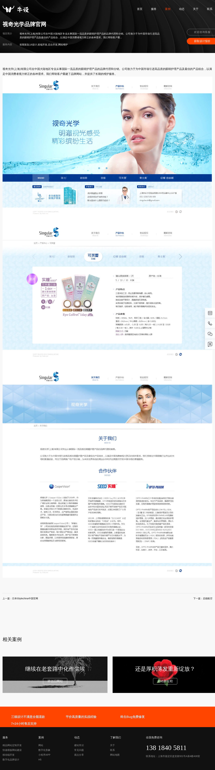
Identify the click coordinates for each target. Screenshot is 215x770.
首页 (139, 9)
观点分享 (79, 754)
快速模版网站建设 (12, 750)
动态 (181, 9)
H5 (39, 759)
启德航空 (207, 598)
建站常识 (79, 745)
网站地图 (115, 754)
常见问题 (79, 750)
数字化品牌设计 (11, 759)
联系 (209, 9)
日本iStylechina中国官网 (25, 598)
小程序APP (44, 754)
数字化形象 (44, 750)
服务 (153, 9)
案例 (167, 9)
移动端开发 (9, 754)
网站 (40, 745)
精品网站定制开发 (12, 745)
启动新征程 (165, 681)
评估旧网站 (55, 681)
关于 (195, 9)
